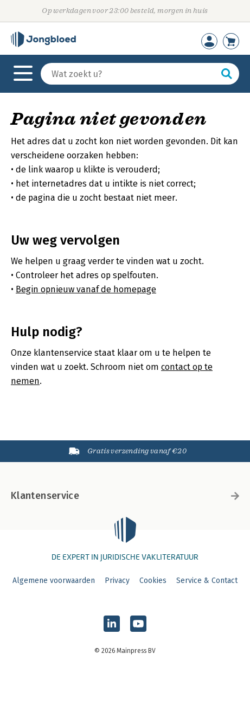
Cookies (152, 580)
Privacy (117, 580)
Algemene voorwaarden (53, 580)
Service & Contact (207, 580)
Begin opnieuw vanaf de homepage (86, 289)
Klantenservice (125, 496)
